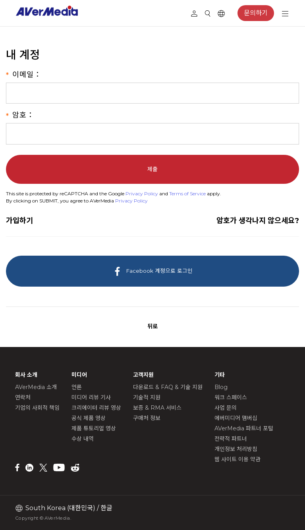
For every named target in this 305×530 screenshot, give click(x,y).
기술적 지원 (146, 397)
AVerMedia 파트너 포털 (243, 428)
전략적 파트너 (230, 438)
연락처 (23, 397)
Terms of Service (187, 194)
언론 (76, 387)
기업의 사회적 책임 (37, 407)
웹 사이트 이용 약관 (237, 459)
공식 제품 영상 (88, 418)
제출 (152, 169)
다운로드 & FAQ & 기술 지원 (168, 387)
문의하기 (256, 13)
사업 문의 (225, 407)
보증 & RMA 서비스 (157, 407)
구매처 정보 (146, 418)
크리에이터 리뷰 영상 (96, 407)
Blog (221, 387)
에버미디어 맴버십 (235, 418)
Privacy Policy (141, 194)
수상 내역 (82, 438)
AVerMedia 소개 (36, 387)
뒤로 (152, 326)
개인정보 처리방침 (235, 449)
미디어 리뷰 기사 (91, 397)
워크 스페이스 (230, 397)
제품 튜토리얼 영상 (93, 428)
